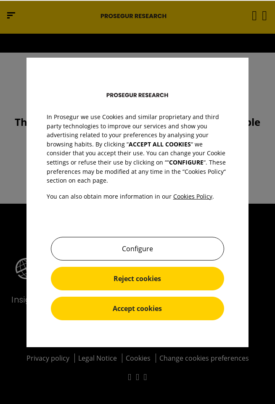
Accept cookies (137, 308)
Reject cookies (137, 278)
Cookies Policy (192, 196)
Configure (137, 248)
